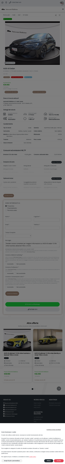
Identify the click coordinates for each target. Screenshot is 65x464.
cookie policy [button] (32, 456)
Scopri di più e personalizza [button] (12, 460)
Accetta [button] (59, 460)
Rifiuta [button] (49, 460)
